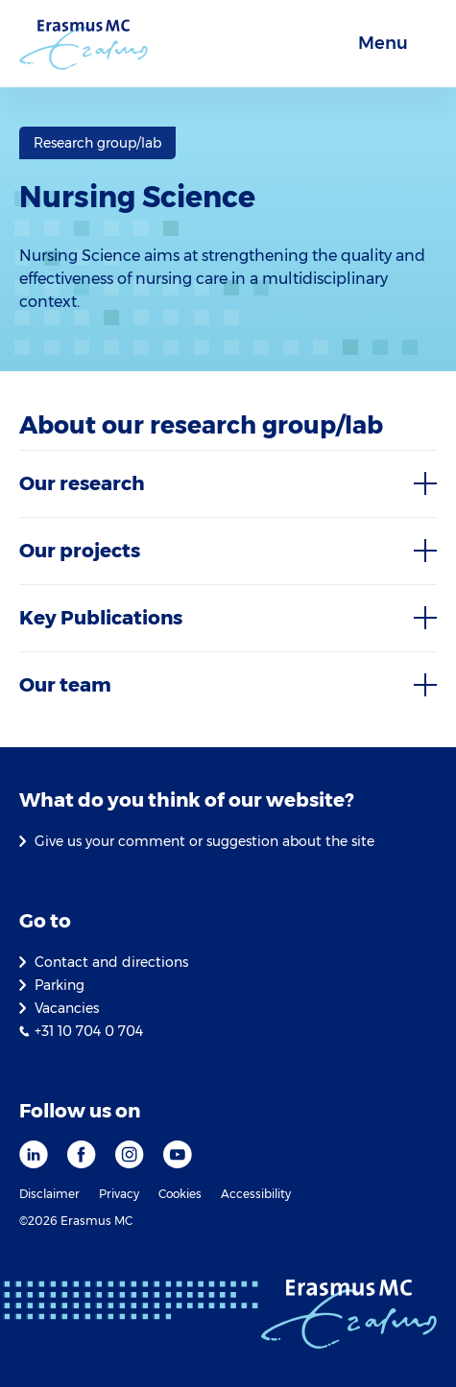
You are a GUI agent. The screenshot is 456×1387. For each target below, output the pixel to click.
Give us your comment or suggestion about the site (204, 841)
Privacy (119, 1194)
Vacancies (67, 1008)
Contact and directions (111, 962)
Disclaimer (49, 1194)
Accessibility (256, 1194)
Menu (383, 43)
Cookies (180, 1194)
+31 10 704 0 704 (89, 1031)
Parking (59, 985)
